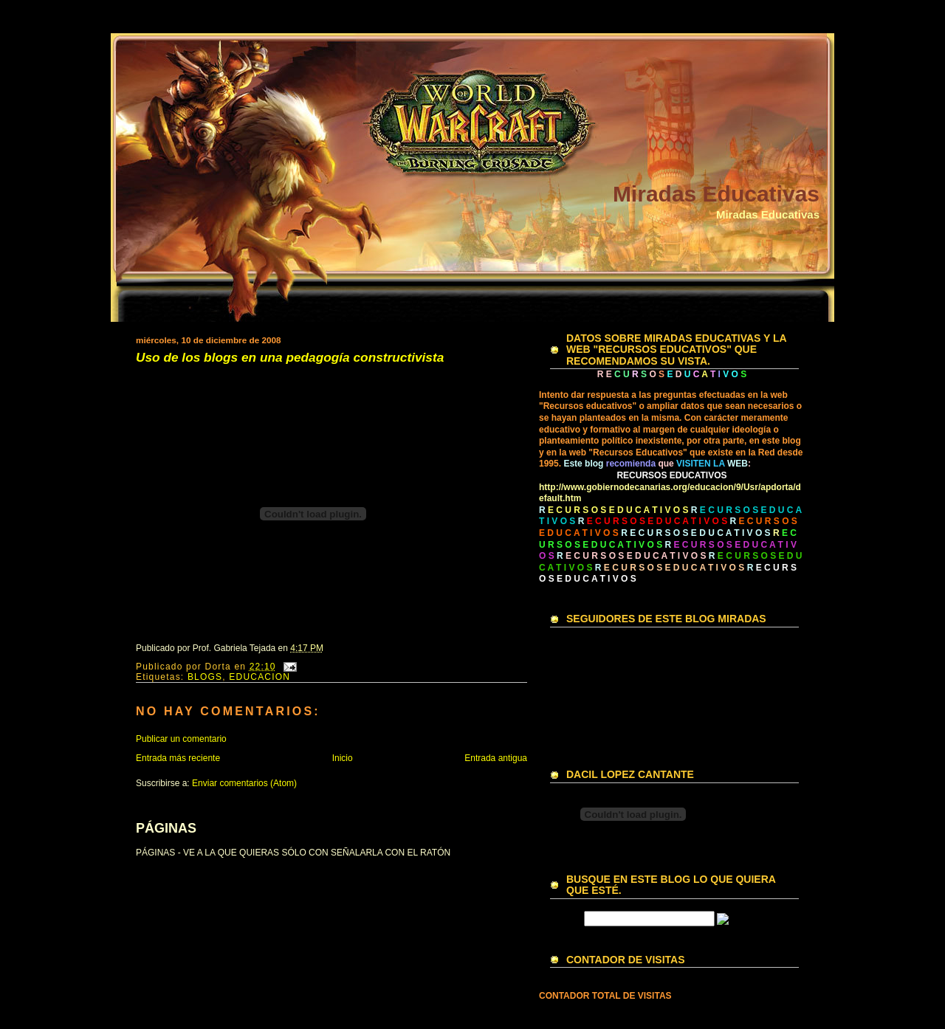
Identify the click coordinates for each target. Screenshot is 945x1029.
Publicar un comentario (181, 739)
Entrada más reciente (178, 758)
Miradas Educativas (716, 194)
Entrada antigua (495, 758)
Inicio (342, 758)
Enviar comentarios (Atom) (244, 783)
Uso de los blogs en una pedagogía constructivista (290, 358)
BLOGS (205, 677)
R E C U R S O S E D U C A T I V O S (695, 533)
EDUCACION (259, 677)
